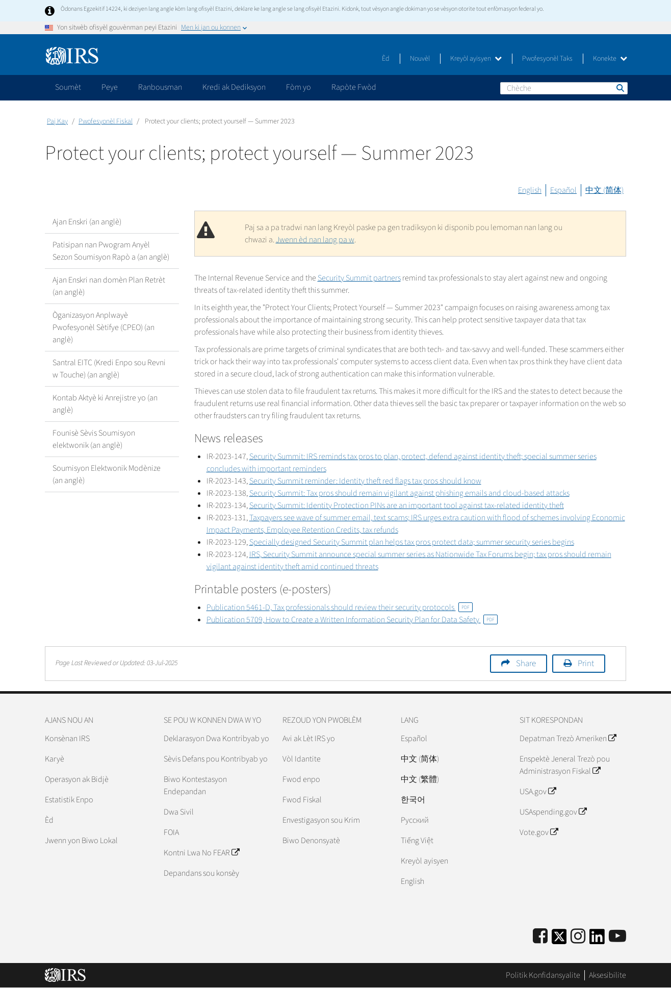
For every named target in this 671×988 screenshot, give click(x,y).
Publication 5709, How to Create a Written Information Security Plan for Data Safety (352, 619)
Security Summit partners (359, 278)
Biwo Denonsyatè (311, 840)
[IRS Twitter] (559, 939)
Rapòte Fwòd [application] (353, 87)
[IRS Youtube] (617, 936)
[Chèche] (564, 88)
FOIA (171, 832)
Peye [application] (109, 87)
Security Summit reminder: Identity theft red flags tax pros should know (365, 481)
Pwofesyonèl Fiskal (106, 121)
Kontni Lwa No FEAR (201, 852)
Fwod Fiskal (302, 799)
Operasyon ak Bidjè (77, 779)
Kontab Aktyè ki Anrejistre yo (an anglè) (105, 404)
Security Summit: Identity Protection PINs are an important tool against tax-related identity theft (406, 505)
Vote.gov (539, 832)
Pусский (415, 820)
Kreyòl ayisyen (476, 59)
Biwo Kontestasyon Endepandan (195, 785)
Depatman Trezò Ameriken (568, 738)
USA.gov (538, 791)
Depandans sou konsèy (201, 873)
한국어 (413, 799)
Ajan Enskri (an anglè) (87, 221)
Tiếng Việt (417, 840)
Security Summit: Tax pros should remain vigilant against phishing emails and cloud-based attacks (409, 493)
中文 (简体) (604, 190)
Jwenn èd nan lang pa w (315, 239)
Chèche (619, 87)
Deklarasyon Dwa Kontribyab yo (216, 738)
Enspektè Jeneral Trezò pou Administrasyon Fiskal (565, 765)
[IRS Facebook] (540, 936)
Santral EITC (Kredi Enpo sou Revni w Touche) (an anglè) (109, 369)
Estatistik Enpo (69, 799)
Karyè (54, 759)
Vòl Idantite (301, 759)
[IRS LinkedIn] (597, 939)
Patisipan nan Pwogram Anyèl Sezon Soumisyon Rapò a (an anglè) (111, 251)
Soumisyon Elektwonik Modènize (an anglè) (107, 474)
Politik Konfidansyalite (543, 975)
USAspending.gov (553, 812)
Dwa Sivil (179, 812)
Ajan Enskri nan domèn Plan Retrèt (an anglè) (109, 286)
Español (563, 190)
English (529, 190)
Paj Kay (57, 121)
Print (586, 663)
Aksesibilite (607, 975)
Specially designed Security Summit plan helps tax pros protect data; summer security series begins (411, 542)
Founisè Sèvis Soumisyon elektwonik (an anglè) (94, 439)
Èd (386, 59)
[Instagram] (578, 936)
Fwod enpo (301, 779)
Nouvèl (420, 59)
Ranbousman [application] (160, 87)
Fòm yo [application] (298, 87)
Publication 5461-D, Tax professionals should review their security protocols (340, 607)
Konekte (610, 59)
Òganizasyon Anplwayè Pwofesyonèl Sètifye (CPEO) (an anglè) (103, 327)
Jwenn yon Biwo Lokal (81, 840)
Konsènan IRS (67, 738)
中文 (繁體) (420, 779)
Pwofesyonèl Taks (547, 59)
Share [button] (526, 663)
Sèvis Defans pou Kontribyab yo (216, 759)
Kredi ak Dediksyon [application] (234, 87)
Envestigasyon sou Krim (321, 820)
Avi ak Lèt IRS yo (308, 738)
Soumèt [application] (68, 87)
